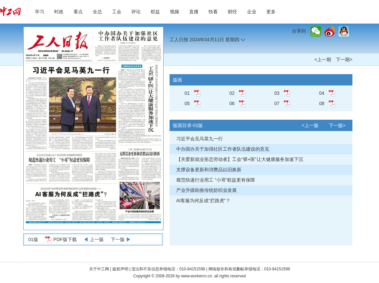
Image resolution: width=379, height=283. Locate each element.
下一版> (337, 125)
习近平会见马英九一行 (199, 138)
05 (187, 103)
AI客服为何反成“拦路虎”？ (203, 200)
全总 (97, 11)
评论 (136, 11)
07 (277, 103)
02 (232, 93)
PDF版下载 (65, 239)
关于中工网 (99, 269)
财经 (232, 11)
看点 (78, 11)
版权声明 (120, 269)
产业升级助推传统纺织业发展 (206, 190)
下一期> (344, 59)
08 (321, 103)
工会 (116, 11)
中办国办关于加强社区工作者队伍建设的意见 (222, 149)
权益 (155, 11)
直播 (193, 11)
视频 (174, 11)
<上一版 (310, 125)
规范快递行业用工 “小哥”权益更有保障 (215, 180)
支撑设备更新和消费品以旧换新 (208, 169)
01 (187, 93)
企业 (251, 11)
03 (277, 93)
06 (232, 103)
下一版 (118, 239)
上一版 (97, 239)
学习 (39, 11)
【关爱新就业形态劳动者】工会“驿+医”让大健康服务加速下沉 (239, 159)
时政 (58, 11)
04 (321, 93)
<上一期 (323, 59)
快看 (213, 11)
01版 (33, 239)
